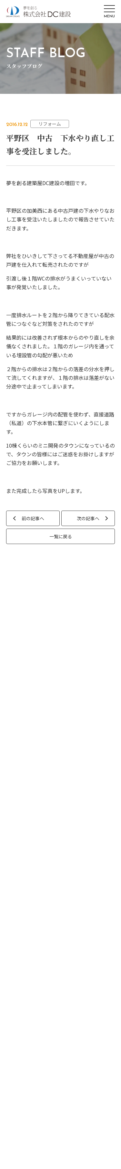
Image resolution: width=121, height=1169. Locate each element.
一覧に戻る (60, 536)
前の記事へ (33, 518)
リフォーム (49, 123)
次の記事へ (88, 518)
